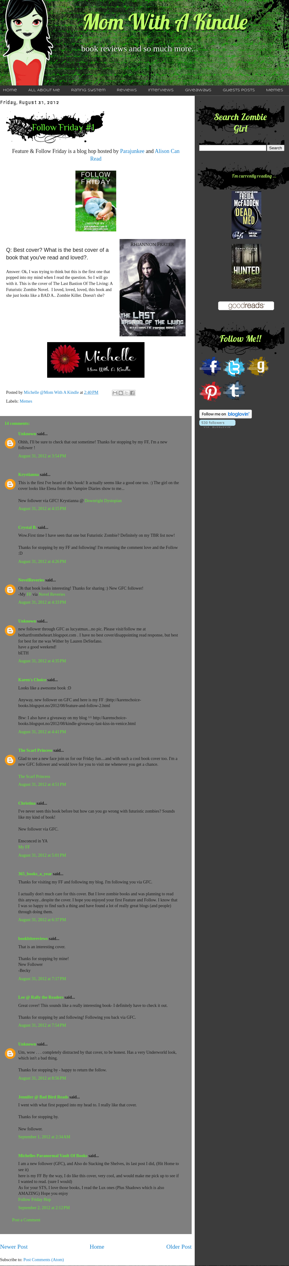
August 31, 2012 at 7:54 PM (42, 1025)
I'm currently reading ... (254, 176)
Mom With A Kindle (165, 21)
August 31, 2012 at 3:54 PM (42, 456)
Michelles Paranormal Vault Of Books (52, 1155)
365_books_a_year (35, 874)
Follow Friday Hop (34, 1199)
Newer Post (14, 1246)
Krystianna (28, 474)
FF (29, 594)
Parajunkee (132, 151)
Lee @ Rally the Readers (40, 997)
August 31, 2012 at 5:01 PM (42, 855)
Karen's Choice (32, 680)
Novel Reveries (52, 594)
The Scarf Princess (35, 750)
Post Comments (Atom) (43, 1259)
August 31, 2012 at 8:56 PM (42, 1078)
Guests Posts (239, 90)
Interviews (161, 90)
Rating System (88, 90)
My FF (24, 847)
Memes (274, 90)
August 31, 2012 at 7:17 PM (42, 978)
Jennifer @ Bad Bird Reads (43, 1097)
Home (97, 1246)
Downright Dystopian (103, 500)
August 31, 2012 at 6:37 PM (42, 919)
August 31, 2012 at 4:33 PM (42, 602)
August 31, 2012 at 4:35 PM (42, 661)
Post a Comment (26, 1220)
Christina (27, 803)
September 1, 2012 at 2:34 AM (44, 1137)
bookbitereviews (33, 938)
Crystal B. (27, 527)
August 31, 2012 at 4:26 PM (42, 561)
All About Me (44, 90)
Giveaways (198, 90)
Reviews (127, 90)
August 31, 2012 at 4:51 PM (42, 784)
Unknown (27, 434)
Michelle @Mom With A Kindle (52, 392)
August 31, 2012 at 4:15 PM (42, 508)
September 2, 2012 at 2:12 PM (44, 1207)
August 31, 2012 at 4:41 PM (42, 732)
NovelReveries (31, 580)
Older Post (179, 1246)
